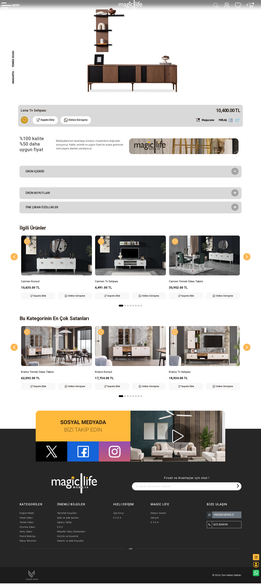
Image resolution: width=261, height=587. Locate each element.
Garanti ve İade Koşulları (70, 541)
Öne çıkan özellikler (43, 207)
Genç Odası (26, 531)
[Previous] (14, 256)
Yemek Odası (13, 59)
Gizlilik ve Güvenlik (67, 536)
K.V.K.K (117, 518)
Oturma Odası (27, 527)
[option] (130, 51)
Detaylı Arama (158, 513)
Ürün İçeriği (36, 171)
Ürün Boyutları (39, 193)
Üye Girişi (118, 513)
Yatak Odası (26, 518)
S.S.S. (60, 527)
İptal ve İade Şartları (68, 518)
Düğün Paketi (27, 513)
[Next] (246, 256)
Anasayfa (13, 77)
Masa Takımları (28, 541)
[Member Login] (10, 5)
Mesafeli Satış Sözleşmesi (71, 531)
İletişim (155, 518)
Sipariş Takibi (64, 522)
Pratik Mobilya (28, 536)
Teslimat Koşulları (67, 513)
